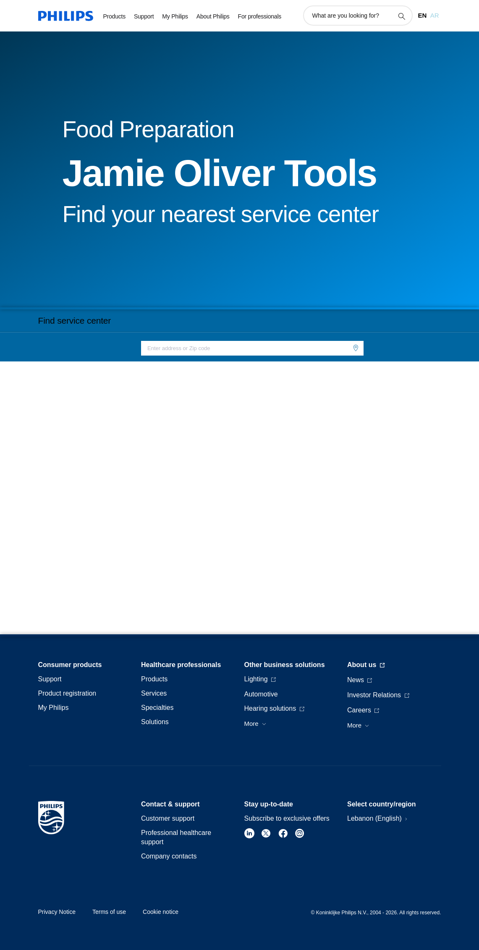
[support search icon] (401, 16)
